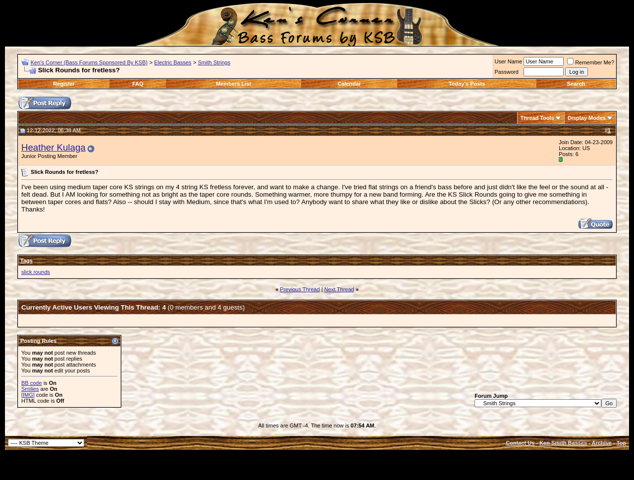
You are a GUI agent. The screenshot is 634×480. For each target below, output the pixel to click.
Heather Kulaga (53, 147)
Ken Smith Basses (563, 443)
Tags (26, 261)
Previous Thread (300, 289)
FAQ (138, 84)
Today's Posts (467, 84)
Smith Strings (214, 62)
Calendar (349, 84)
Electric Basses (172, 62)
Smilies (30, 389)
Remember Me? (590, 62)
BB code (31, 383)
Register (64, 84)
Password (507, 72)
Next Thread (339, 289)
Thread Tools (537, 118)
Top (621, 443)
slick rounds (35, 272)
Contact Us (520, 443)
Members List (233, 84)
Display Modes (587, 118)
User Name (509, 61)
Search (576, 84)
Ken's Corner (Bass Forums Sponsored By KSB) (89, 62)
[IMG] (28, 395)
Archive (602, 443)
